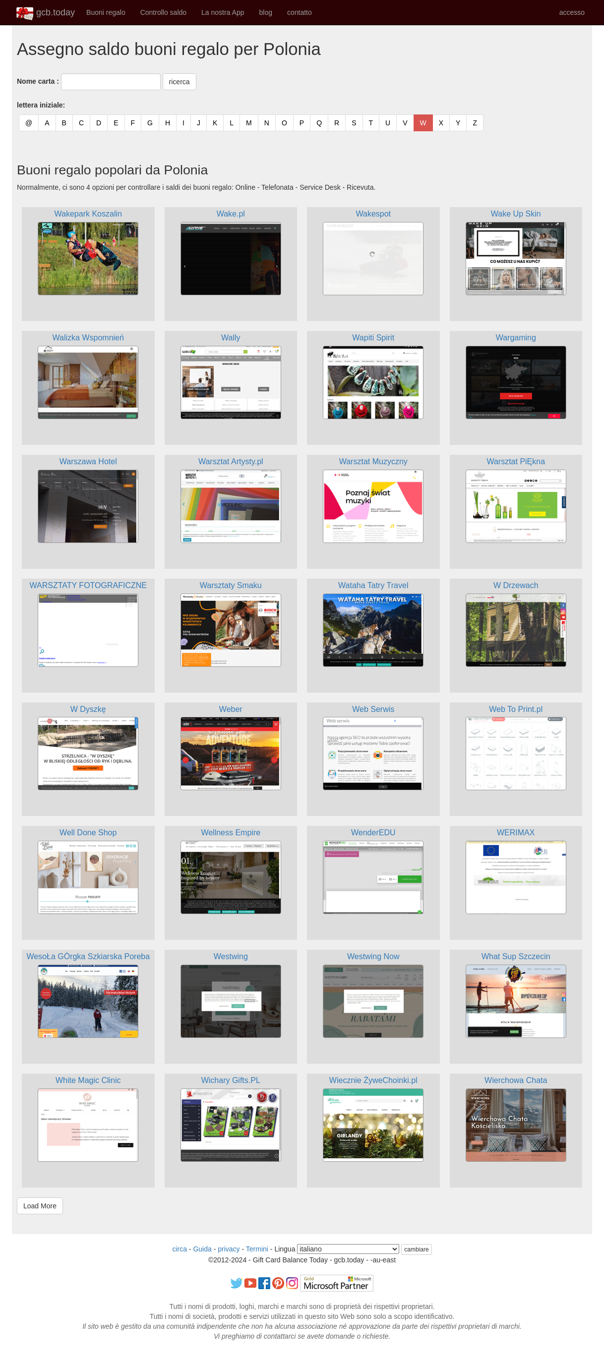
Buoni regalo (105, 12)
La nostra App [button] (222, 12)
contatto (299, 12)
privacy (229, 1249)
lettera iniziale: (41, 105)
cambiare (416, 1249)
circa (179, 1249)
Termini (257, 1249)
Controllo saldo (163, 12)
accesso (572, 12)
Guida (202, 1249)
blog (265, 12)
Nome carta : (38, 81)
